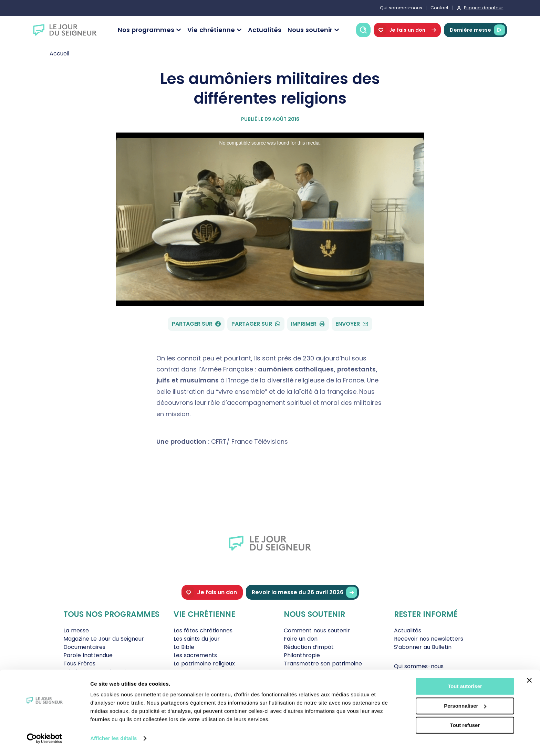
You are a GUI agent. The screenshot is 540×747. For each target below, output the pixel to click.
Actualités (264, 29)
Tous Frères (79, 663)
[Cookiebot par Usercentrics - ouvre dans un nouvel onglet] (44, 733)
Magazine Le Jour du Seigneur (103, 639)
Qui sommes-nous (401, 7)
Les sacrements (195, 655)
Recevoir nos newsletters (428, 639)
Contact (439, 7)
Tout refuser (465, 720)
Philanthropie (302, 655)
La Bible (184, 647)
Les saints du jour (197, 639)
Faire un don (301, 639)
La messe (76, 630)
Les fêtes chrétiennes (203, 630)
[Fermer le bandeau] (529, 675)
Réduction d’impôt (309, 647)
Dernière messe (477, 30)
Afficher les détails (113, 733)
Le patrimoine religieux (204, 663)
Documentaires (84, 647)
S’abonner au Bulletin (422, 647)
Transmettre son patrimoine (323, 663)
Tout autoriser (465, 681)
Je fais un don (407, 30)
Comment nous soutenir (317, 630)
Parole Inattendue (88, 655)
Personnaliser (465, 701)
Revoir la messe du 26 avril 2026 (304, 592)
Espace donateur (483, 7)
